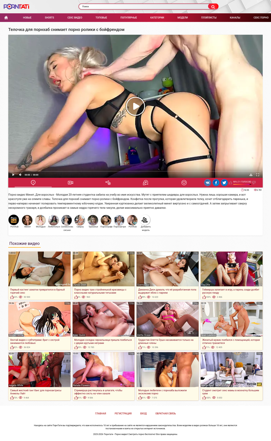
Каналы (235, 17)
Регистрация (123, 413)
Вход (143, 413)
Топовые (101, 17)
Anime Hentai (16, 335)
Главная (6, 17)
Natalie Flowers (81, 385)
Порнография (106, 221)
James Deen (80, 284)
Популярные (128, 17)
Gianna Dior (143, 284)
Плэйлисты (208, 17)
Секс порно (261, 17)
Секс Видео (74, 17)
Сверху (79, 221)
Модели (182, 17)
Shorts (49, 17)
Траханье (93, 221)
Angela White (16, 385)
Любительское (54, 221)
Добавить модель (145, 223)
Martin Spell (207, 385)
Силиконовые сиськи (67, 223)
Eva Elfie (205, 284)
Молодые (40, 221)
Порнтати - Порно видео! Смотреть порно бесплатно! (130, 434)
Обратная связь (165, 413)
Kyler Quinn (79, 335)
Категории (157, 17)
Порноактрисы (120, 221)
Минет (27, 221)
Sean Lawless (208, 335)
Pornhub (13, 221)
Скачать (251, 174)
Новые (27, 17)
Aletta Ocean (144, 335)
